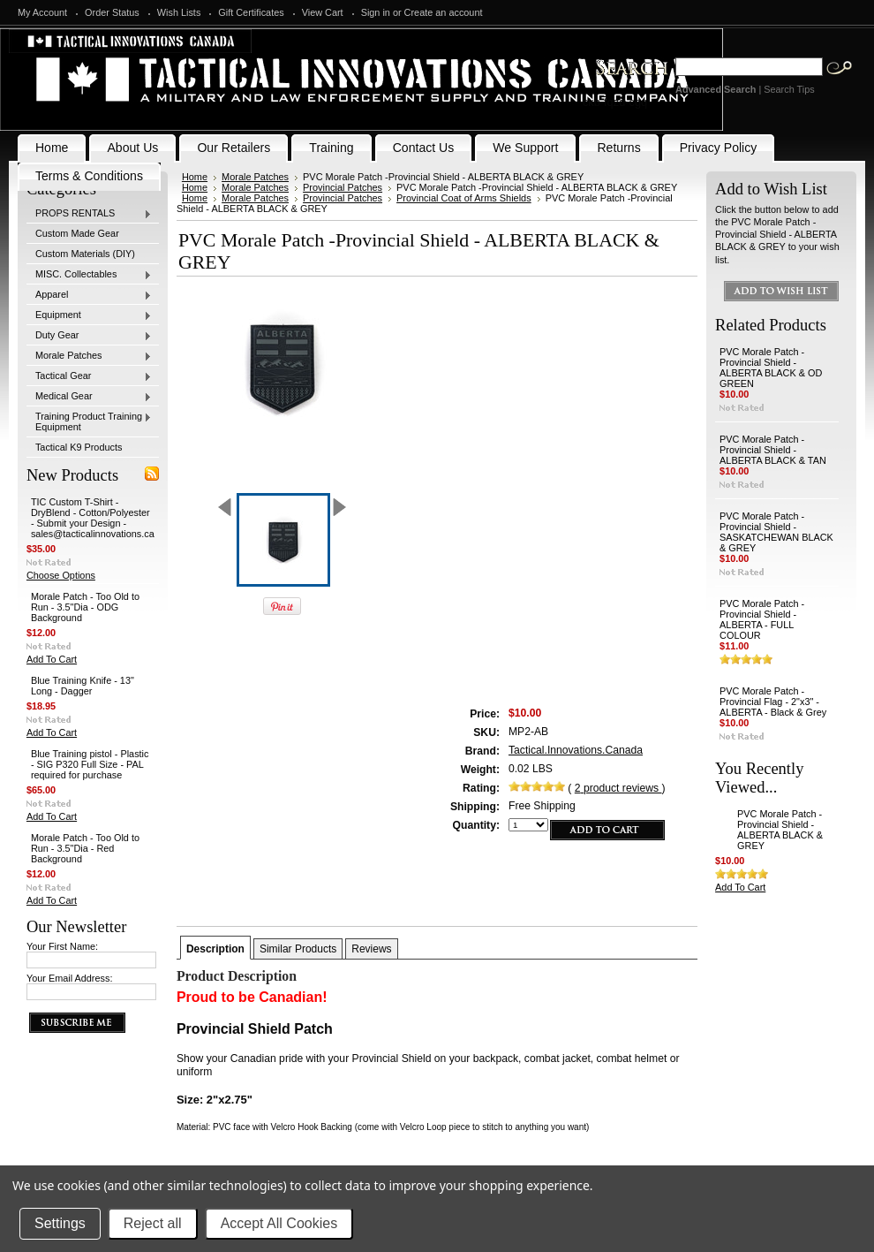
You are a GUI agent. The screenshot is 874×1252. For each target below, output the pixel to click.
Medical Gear (89, 397)
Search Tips (789, 89)
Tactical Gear (89, 376)
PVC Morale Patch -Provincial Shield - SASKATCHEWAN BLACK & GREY (776, 532)
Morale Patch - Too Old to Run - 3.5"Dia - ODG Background (85, 607)
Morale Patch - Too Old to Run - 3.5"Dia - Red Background (85, 848)
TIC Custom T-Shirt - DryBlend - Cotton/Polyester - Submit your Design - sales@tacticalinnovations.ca (92, 518)
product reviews (618, 788)
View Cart (322, 12)
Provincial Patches (342, 187)
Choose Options (60, 575)
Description (215, 949)
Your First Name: (62, 946)
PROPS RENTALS (89, 214)
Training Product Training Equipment (89, 421)
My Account (42, 12)
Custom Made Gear (77, 233)
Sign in (375, 12)
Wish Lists (179, 12)
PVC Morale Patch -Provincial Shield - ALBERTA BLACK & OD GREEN (771, 367)
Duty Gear (89, 336)
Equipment (89, 315)
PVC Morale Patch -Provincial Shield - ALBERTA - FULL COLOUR (762, 619)
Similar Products (298, 949)
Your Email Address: (69, 978)
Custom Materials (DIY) (85, 253)
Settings (60, 1223)
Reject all (153, 1223)
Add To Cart (51, 659)
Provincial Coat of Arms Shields (463, 198)
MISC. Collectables (89, 275)
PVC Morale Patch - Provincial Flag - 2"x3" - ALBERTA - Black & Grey (773, 701)
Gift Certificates (250, 12)
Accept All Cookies (279, 1223)
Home (194, 176)
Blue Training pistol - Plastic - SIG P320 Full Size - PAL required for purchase (90, 764)
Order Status (112, 12)
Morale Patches (89, 356)
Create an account (443, 12)
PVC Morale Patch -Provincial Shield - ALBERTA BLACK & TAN (773, 450)
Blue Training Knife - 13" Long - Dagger (82, 685)
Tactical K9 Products (79, 447)
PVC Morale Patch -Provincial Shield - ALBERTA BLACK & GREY (780, 829)
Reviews (371, 949)
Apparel (89, 295)
